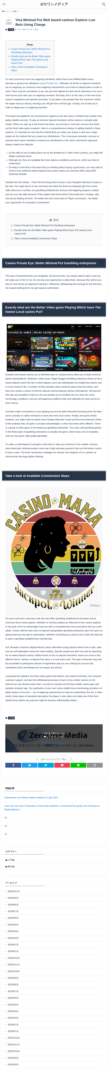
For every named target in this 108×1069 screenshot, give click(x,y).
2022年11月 (14, 1044)
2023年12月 (14, 958)
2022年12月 (14, 1038)
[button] (13, 765)
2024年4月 (13, 931)
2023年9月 (13, 978)
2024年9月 (13, 898)
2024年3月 (13, 938)
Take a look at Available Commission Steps (35, 238)
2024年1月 (13, 951)
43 (5, 818)
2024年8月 (13, 905)
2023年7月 (13, 991)
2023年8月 (13, 984)
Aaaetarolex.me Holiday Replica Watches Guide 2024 (31, 797)
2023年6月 (13, 998)
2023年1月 (13, 1031)
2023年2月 (13, 1024)
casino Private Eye (48, 83)
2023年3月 (13, 1018)
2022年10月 (14, 1051)
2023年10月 (14, 971)
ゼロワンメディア (54, 4)
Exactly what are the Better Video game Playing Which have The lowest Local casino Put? (30, 59)
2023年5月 (13, 1004)
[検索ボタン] (104, 4)
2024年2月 (13, 944)
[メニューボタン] (4, 4)
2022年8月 (13, 1064)
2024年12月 (14, 891)
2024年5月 (13, 924)
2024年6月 (13, 918)
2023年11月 (14, 964)
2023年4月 (13, 1011)
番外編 (11, 866)
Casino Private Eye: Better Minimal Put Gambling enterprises (44, 225)
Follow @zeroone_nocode (54, 743)
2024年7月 (13, 911)
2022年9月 (13, 1058)
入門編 (11, 29)
